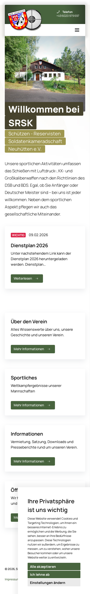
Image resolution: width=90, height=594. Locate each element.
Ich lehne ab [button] (40, 574)
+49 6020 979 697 (67, 16)
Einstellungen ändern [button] (47, 582)
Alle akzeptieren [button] (43, 566)
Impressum (12, 579)
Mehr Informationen (32, 349)
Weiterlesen (26, 278)
